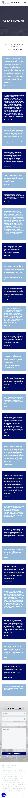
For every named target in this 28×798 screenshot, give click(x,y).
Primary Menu (25, 2)
